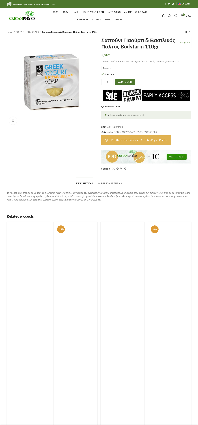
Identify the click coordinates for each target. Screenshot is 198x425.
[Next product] (189, 32)
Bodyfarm (185, 42)
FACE (139, 132)
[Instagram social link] (169, 4)
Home (10, 32)
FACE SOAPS (150, 132)
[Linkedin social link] (121, 169)
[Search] (169, 16)
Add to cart (125, 82)
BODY (19, 32)
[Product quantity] (107, 82)
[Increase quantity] (112, 82)
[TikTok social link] (173, 4)
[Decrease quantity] (103, 82)
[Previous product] (182, 32)
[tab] (84, 181)
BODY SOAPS (32, 32)
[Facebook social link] (166, 4)
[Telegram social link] (125, 169)
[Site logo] (22, 15)
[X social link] (114, 169)
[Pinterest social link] (118, 169)
